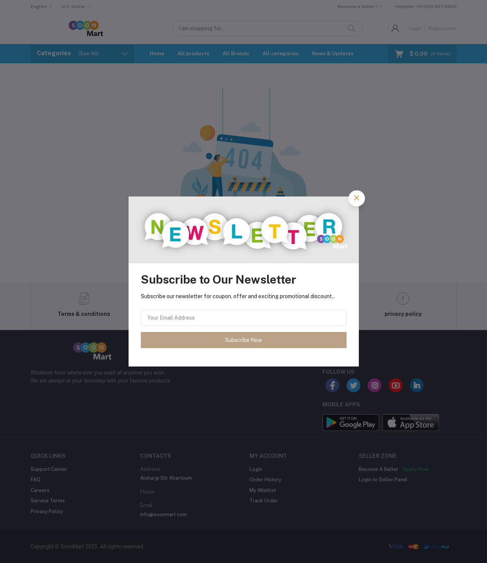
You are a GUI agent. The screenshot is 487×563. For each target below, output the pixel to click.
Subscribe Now (243, 340)
